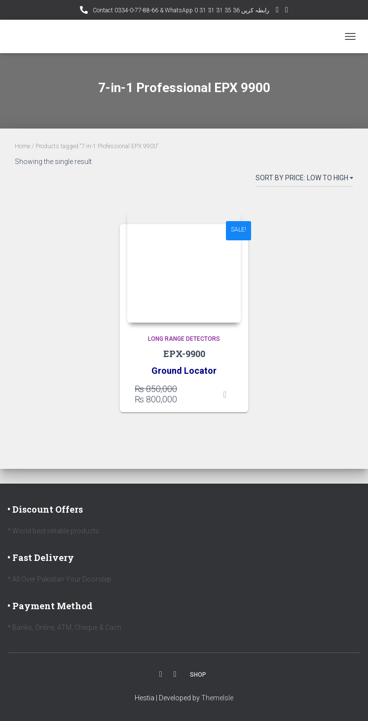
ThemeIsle (217, 698)
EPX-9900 (184, 354)
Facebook (160, 674)
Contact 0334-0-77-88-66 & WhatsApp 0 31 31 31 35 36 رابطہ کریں (180, 10)
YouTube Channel (277, 11)
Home (22, 146)
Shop (198, 674)
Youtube (175, 674)
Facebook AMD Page (286, 11)
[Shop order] (304, 179)
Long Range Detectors (184, 338)
